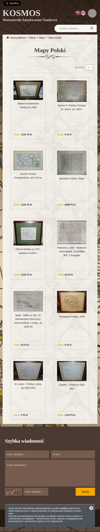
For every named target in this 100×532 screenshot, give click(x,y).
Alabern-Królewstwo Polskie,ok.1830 (28, 105)
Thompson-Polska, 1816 (72, 316)
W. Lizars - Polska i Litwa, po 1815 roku (28, 386)
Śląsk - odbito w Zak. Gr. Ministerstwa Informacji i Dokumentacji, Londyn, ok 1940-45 (28, 321)
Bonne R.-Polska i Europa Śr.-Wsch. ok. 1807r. (72, 107)
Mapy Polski (54, 37)
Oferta (32, 37)
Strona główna (18, 37)
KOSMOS (30, 16)
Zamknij (91, 508)
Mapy (42, 37)
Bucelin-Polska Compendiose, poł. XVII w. (28, 175)
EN (83, 13)
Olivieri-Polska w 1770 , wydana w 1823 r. (28, 251)
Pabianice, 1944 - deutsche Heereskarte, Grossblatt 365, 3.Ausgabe (72, 251)
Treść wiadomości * (50, 473)
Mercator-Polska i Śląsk (71, 178)
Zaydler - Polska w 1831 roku (72, 386)
